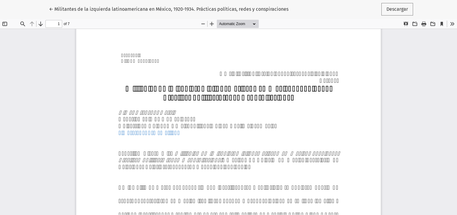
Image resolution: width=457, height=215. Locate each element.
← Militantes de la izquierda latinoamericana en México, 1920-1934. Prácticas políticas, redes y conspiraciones (168, 8)
